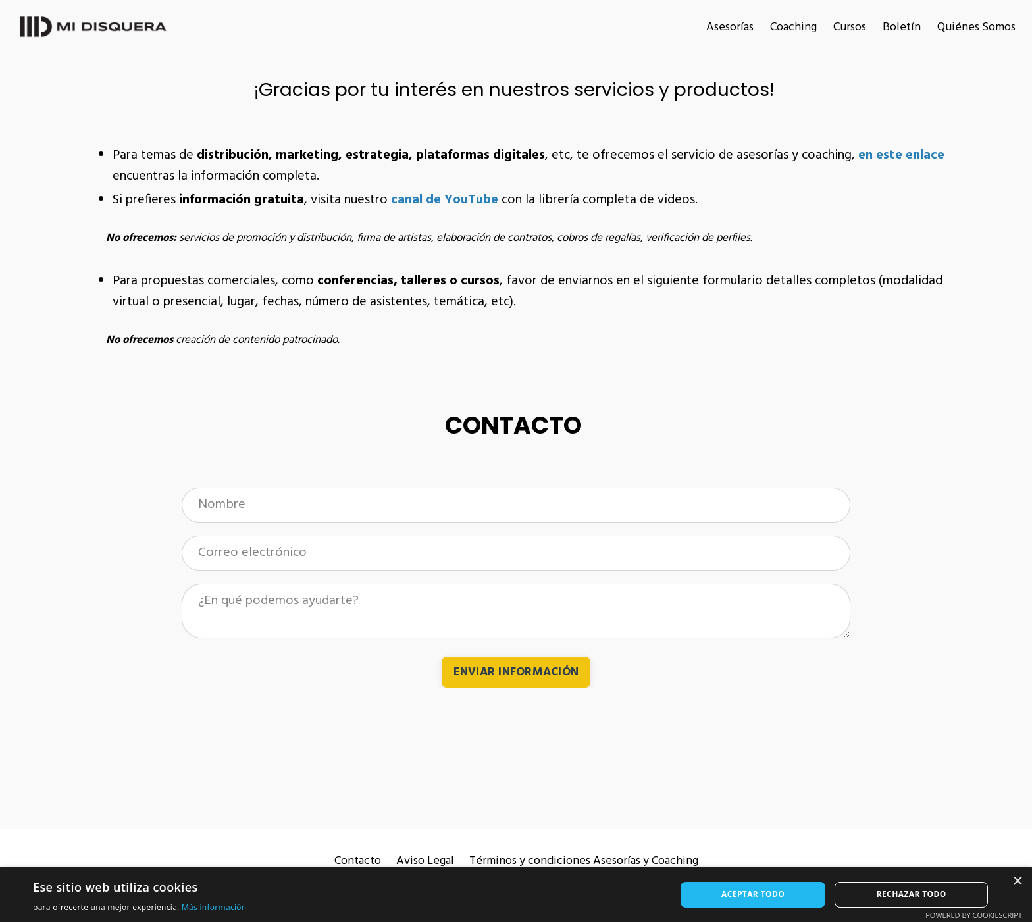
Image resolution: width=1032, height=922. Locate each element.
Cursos (849, 27)
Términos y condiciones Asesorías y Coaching (583, 861)
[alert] (516, 894)
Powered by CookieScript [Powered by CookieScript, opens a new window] (973, 915)
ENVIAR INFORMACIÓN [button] (516, 672)
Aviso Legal (425, 861)
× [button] (1017, 881)
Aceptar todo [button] (753, 894)
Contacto (357, 861)
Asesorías (730, 27)
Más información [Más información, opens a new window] (214, 907)
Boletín (902, 27)
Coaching (793, 27)
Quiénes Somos (976, 27)
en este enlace (901, 155)
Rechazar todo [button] (911, 894)
